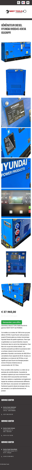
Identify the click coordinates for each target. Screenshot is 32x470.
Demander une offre (11, 322)
